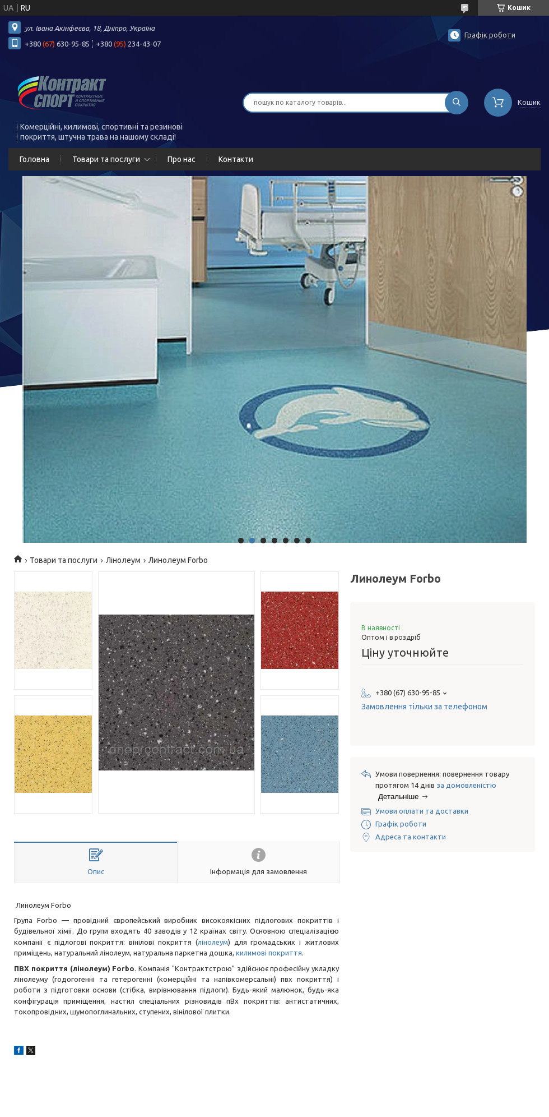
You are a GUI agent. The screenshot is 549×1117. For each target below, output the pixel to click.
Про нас (182, 159)
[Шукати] (456, 102)
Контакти (235, 159)
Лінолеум (123, 560)
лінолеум (213, 942)
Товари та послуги (106, 159)
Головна (34, 159)
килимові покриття (269, 953)
